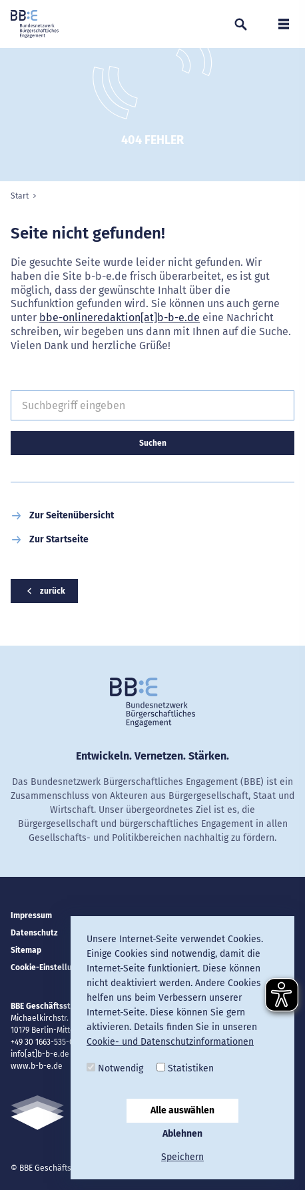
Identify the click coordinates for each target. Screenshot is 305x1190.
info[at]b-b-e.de (40, 1054)
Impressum (31, 915)
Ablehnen (182, 1133)
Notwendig (115, 1068)
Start (20, 196)
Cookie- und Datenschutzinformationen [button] (170, 1041)
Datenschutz (34, 932)
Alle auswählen (182, 1110)
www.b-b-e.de (37, 1066)
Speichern (182, 1157)
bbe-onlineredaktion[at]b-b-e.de (119, 317)
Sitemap (26, 950)
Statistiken (185, 1068)
